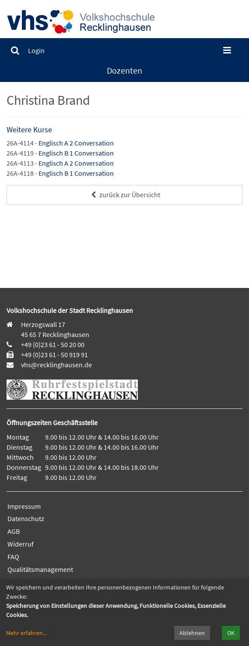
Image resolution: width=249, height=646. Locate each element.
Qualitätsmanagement (40, 569)
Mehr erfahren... (26, 633)
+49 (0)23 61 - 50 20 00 (52, 344)
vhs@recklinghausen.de (56, 364)
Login (36, 50)
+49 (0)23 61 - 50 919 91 (54, 354)
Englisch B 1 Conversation (76, 153)
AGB (13, 531)
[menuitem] (15, 51)
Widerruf (20, 544)
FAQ (13, 556)
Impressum (24, 506)
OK (231, 633)
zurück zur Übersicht (124, 194)
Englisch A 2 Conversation (76, 142)
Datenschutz (25, 518)
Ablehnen (192, 633)
